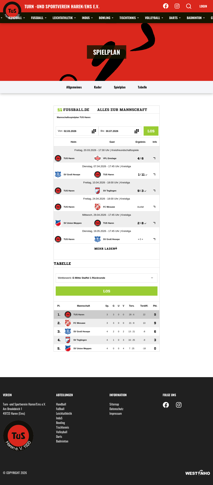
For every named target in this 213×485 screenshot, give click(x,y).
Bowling (105, 17)
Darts (173, 17)
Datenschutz (116, 408)
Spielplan (119, 87)
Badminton (194, 17)
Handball (15, 17)
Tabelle (142, 87)
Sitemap (114, 404)
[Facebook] (166, 6)
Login (203, 6)
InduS (86, 17)
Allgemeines (74, 87)
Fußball (37, 17)
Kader (98, 87)
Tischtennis (128, 17)
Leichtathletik (63, 17)
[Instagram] (177, 6)
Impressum (115, 413)
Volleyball (153, 17)
